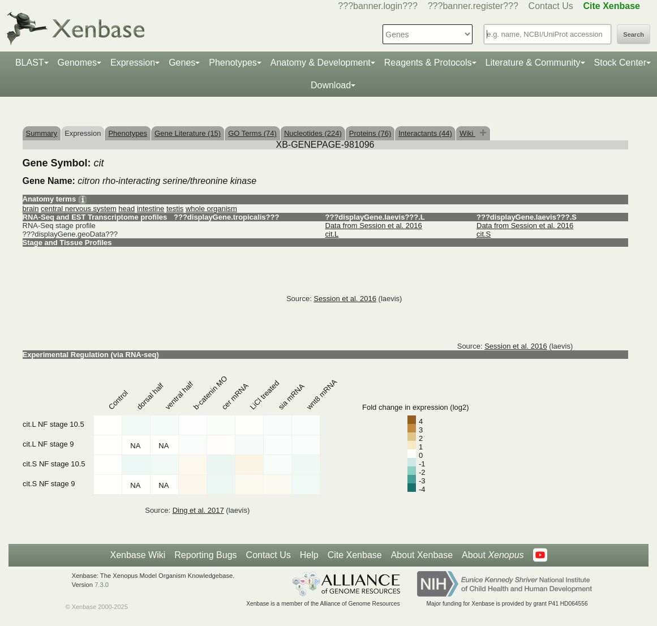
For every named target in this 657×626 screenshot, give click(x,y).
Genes (182, 62)
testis (174, 208)
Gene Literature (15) (187, 133)
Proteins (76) (370, 133)
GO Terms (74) (252, 133)
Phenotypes (233, 62)
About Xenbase (422, 555)
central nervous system (79, 208)
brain (31, 208)
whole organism (211, 208)
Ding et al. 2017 (198, 510)
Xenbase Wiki (137, 555)
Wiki (467, 133)
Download (331, 85)
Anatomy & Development (320, 62)
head (126, 208)
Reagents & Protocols (428, 62)
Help (309, 555)
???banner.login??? (378, 6)
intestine (150, 208)
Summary (42, 133)
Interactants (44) (425, 133)
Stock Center (620, 62)
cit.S (483, 234)
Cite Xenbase (355, 555)
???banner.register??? (473, 6)
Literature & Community (533, 62)
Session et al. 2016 (345, 298)
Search (633, 34)
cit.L (332, 234)
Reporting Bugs (205, 555)
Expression (132, 62)
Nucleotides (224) (313, 133)
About (492, 555)
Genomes (77, 62)
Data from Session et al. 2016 (373, 225)
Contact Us (551, 6)
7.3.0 (102, 584)
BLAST (29, 62)
